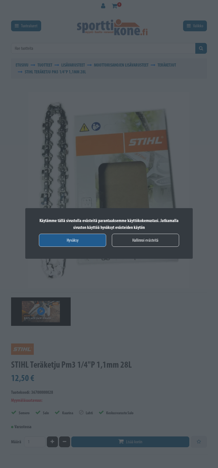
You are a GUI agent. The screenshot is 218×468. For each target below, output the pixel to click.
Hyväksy (73, 240)
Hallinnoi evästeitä (145, 240)
